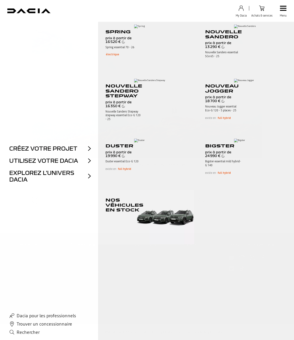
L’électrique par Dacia (190, 283)
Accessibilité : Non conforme (199, 318)
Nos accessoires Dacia (190, 255)
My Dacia (24, 283)
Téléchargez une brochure (193, 289)
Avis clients (79, 287)
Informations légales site (33, 318)
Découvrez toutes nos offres (142, 255)
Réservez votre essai (137, 277)
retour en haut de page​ (147, 179)
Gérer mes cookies (126, 318)
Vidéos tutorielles (30, 266)
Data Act (92, 318)
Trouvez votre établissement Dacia (38, 296)
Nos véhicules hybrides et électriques (88, 274)
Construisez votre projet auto (143, 283)
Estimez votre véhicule (139, 272)
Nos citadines (80, 266)
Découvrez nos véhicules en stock (146, 260)
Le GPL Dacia (184, 272)
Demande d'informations (36, 272)
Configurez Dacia (83, 281)
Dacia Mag (182, 294)
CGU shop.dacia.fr (167, 318)
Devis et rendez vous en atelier (196, 266)
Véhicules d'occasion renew (142, 266)
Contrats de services (189, 260)
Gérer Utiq (146, 318)
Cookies (106, 318)
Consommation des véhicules (143, 294)
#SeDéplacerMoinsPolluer (126, 331)
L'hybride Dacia (186, 277)
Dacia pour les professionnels (91, 292)
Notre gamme (80, 255)
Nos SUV (77, 260)
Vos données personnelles (67, 318)
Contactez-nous (29, 255)
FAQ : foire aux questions (35, 260)
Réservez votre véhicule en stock (145, 289)
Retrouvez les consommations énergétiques (185, 331)
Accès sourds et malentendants (40, 289)
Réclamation (27, 277)
